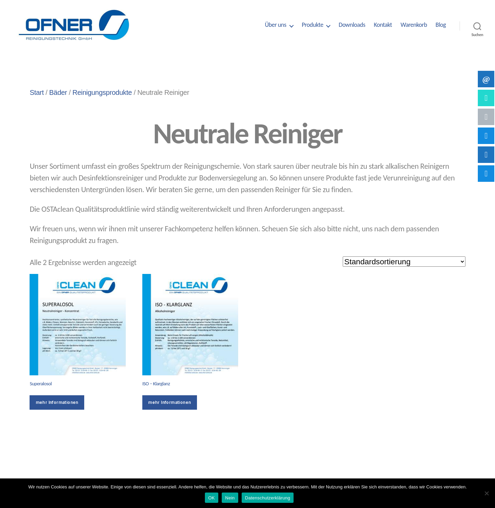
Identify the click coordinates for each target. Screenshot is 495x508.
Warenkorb (413, 25)
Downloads (352, 25)
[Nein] (486, 493)
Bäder (58, 92)
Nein (230, 497)
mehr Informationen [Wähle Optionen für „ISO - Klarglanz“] (169, 402)
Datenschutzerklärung (267, 497)
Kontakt (383, 25)
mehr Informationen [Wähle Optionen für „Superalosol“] (57, 402)
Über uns (275, 25)
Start (37, 92)
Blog (441, 25)
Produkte (312, 25)
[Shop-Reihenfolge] (404, 261)
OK (211, 497)
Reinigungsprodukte (102, 92)
